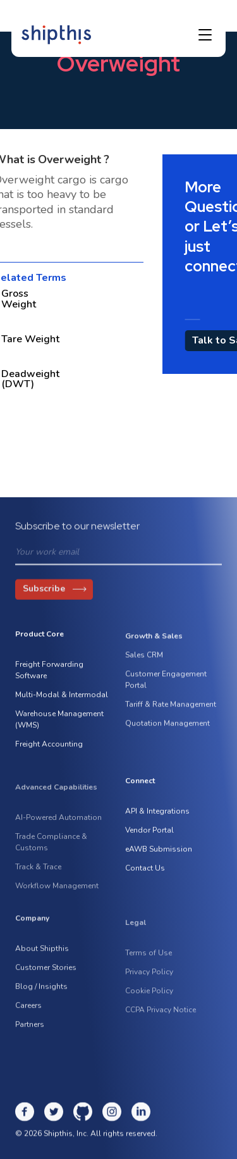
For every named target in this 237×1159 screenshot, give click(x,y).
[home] (56, 34)
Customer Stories (45, 974)
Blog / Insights (41, 993)
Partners (29, 1031)
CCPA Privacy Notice (160, 1020)
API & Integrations (157, 814)
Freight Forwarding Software (49, 673)
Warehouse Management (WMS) (59, 722)
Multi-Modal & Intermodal (61, 698)
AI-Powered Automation (58, 827)
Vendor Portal (149, 833)
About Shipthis (42, 955)
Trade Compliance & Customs (51, 852)
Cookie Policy (149, 1001)
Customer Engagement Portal (166, 686)
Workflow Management (57, 896)
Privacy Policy (149, 982)
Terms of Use (148, 963)
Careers (28, 1012)
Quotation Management (167, 729)
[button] (205, 35)
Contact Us (145, 871)
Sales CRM (144, 661)
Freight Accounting (49, 747)
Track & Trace (38, 877)
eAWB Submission (158, 852)
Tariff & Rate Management (170, 710)
